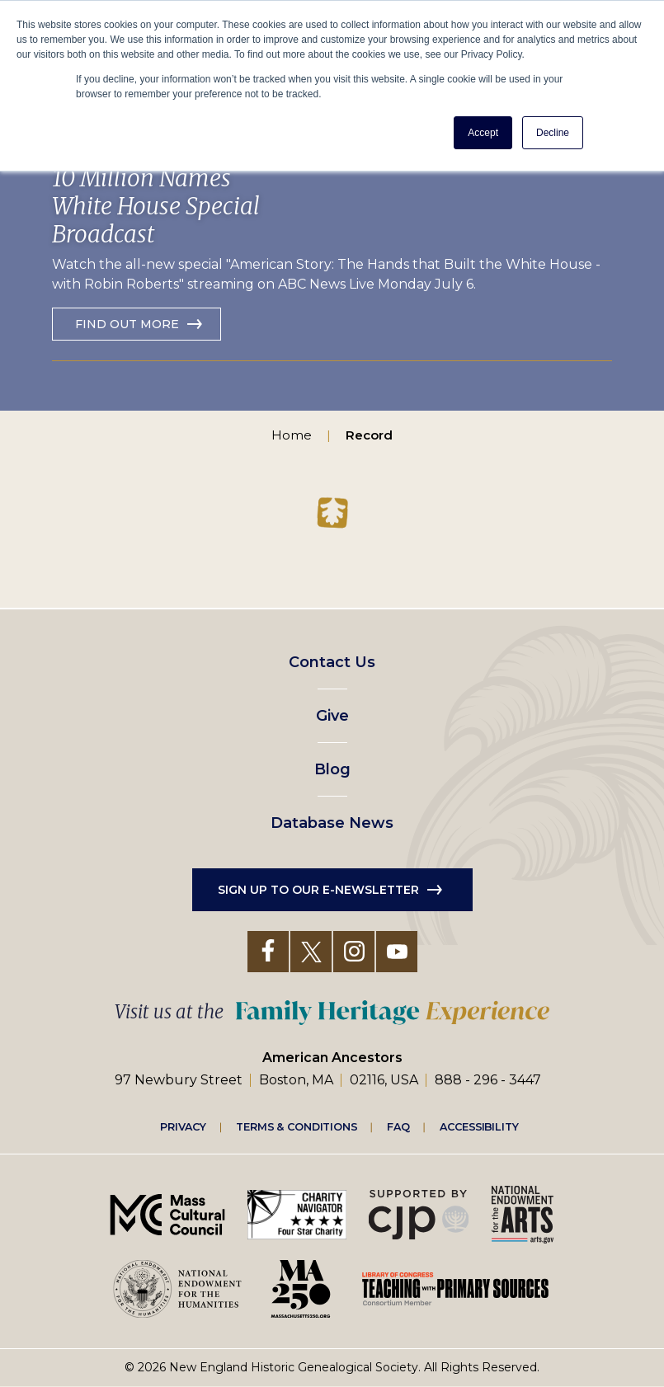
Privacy (183, 1126)
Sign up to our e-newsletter (318, 889)
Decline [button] (552, 133)
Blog (332, 769)
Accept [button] (483, 133)
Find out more (127, 324)
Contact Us (332, 662)
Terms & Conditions (296, 1126)
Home (291, 435)
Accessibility (479, 1126)
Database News (332, 823)
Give (332, 716)
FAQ (398, 1126)
